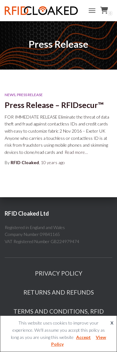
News (10, 94)
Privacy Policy (58, 273)
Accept (83, 337)
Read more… (76, 152)
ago (53, 162)
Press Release (30, 94)
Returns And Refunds (58, 292)
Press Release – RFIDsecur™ (54, 105)
